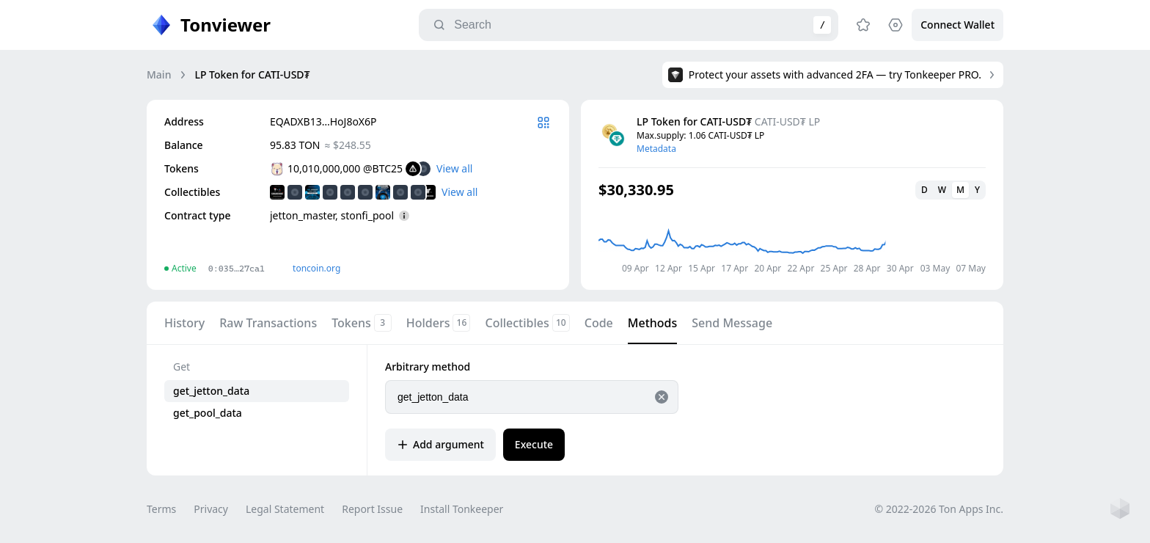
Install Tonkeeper (461, 509)
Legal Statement (285, 509)
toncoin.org (316, 268)
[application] (792, 238)
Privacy (211, 509)
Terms (161, 509)
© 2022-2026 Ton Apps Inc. (939, 509)
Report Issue (372, 509)
